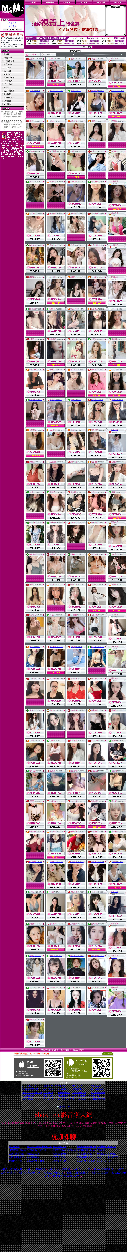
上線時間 (7, 71)
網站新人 (7, 88)
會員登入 (12, 23)
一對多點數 (8, 81)
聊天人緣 (7, 74)
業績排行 (7, 54)
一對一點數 (8, 84)
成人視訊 (7, 104)
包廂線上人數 (9, 78)
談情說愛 (7, 101)
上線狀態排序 (9, 91)
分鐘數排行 (8, 58)
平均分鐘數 (8, 64)
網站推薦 (7, 94)
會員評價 (7, 68)
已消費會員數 (9, 61)
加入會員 (12, 26)
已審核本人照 (9, 97)
